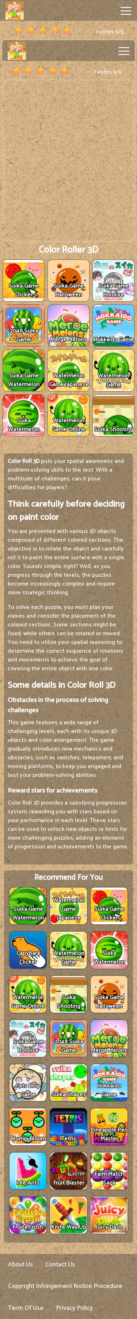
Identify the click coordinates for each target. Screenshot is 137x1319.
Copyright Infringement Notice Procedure (65, 1286)
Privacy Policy (74, 1308)
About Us (20, 1264)
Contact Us (60, 1264)
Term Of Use (25, 1308)
